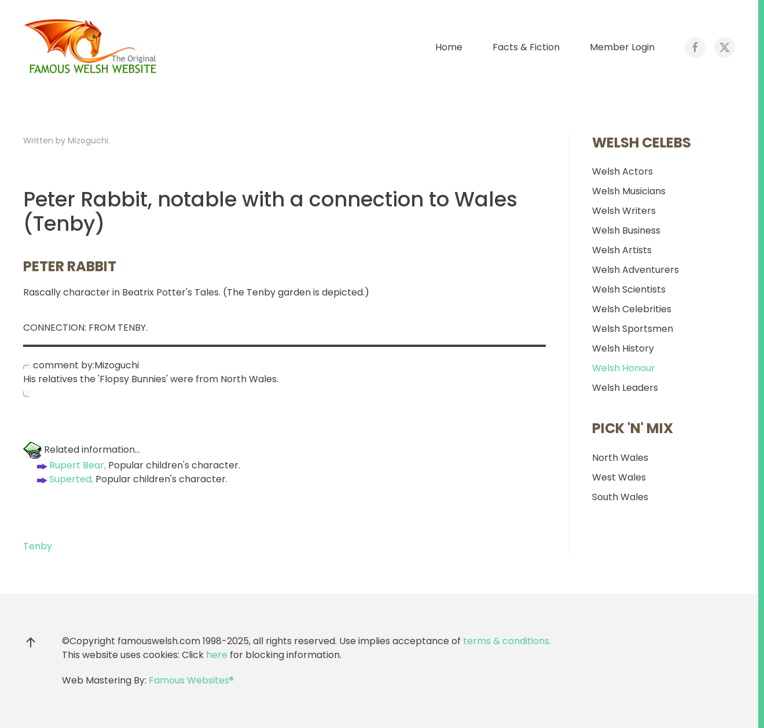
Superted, (64, 479)
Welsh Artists (622, 250)
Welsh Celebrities (631, 309)
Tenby (37, 546)
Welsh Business (626, 230)
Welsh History (623, 348)
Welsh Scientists (629, 289)
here (216, 655)
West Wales (619, 477)
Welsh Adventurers (635, 269)
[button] (30, 642)
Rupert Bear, (70, 465)
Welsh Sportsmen (632, 328)
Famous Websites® (191, 680)
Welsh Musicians (629, 191)
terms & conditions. (507, 641)
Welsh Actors (622, 171)
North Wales (620, 457)
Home (448, 47)
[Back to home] (92, 47)
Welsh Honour (623, 368)
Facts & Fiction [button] (526, 47)
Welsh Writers (624, 210)
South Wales (620, 497)
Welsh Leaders (625, 387)
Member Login (622, 47)
